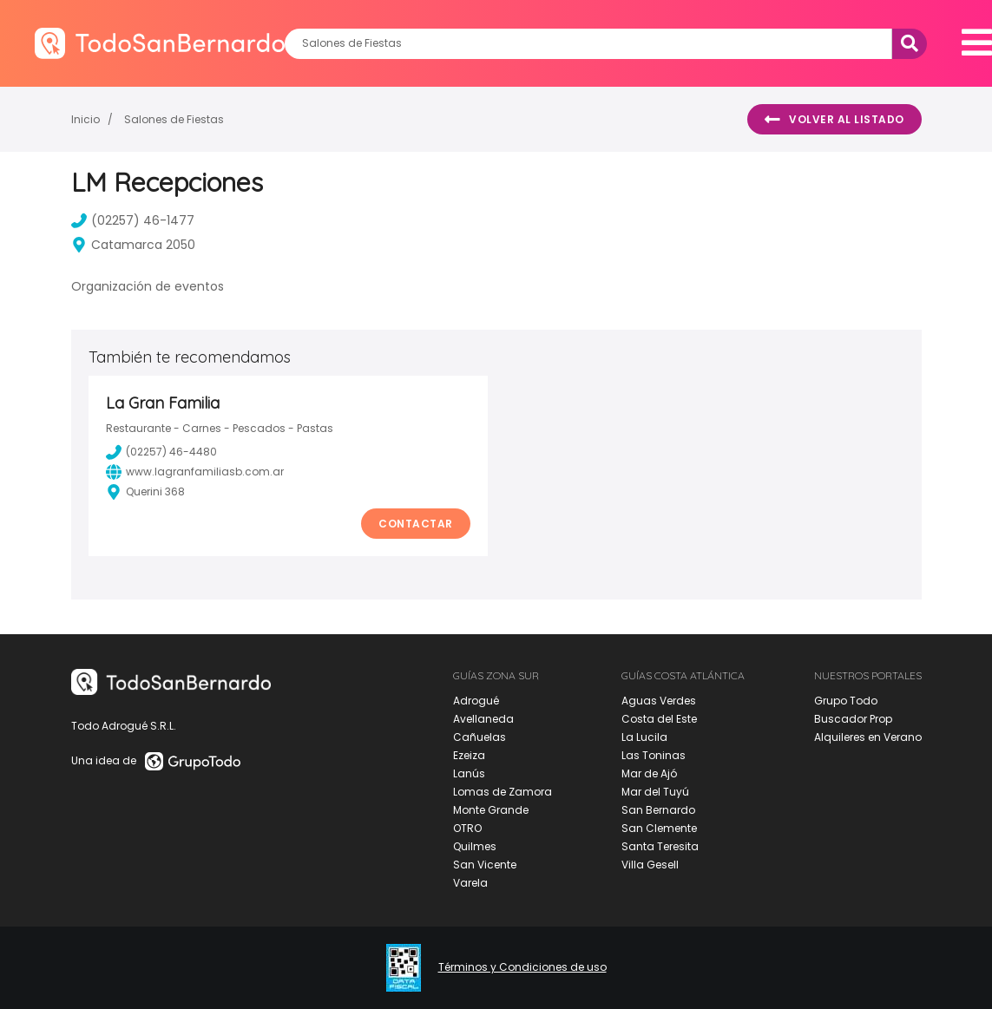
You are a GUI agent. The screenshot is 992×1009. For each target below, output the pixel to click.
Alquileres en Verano (868, 737)
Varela (470, 882)
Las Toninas (653, 755)
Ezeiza (469, 755)
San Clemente (659, 828)
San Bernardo (658, 810)
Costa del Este (659, 718)
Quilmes (474, 846)
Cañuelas (479, 737)
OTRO (467, 828)
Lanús (469, 773)
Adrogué (476, 700)
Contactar (415, 523)
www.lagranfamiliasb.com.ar (195, 472)
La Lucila (644, 737)
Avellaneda (483, 718)
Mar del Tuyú (655, 791)
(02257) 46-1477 (132, 220)
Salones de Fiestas (174, 119)
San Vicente (484, 864)
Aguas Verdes (658, 700)
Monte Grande (491, 810)
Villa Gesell (650, 864)
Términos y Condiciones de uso (522, 967)
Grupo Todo (845, 700)
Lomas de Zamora (502, 791)
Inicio (85, 119)
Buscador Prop (853, 718)
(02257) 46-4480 (161, 452)
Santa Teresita (660, 846)
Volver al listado (834, 119)
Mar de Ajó (649, 773)
